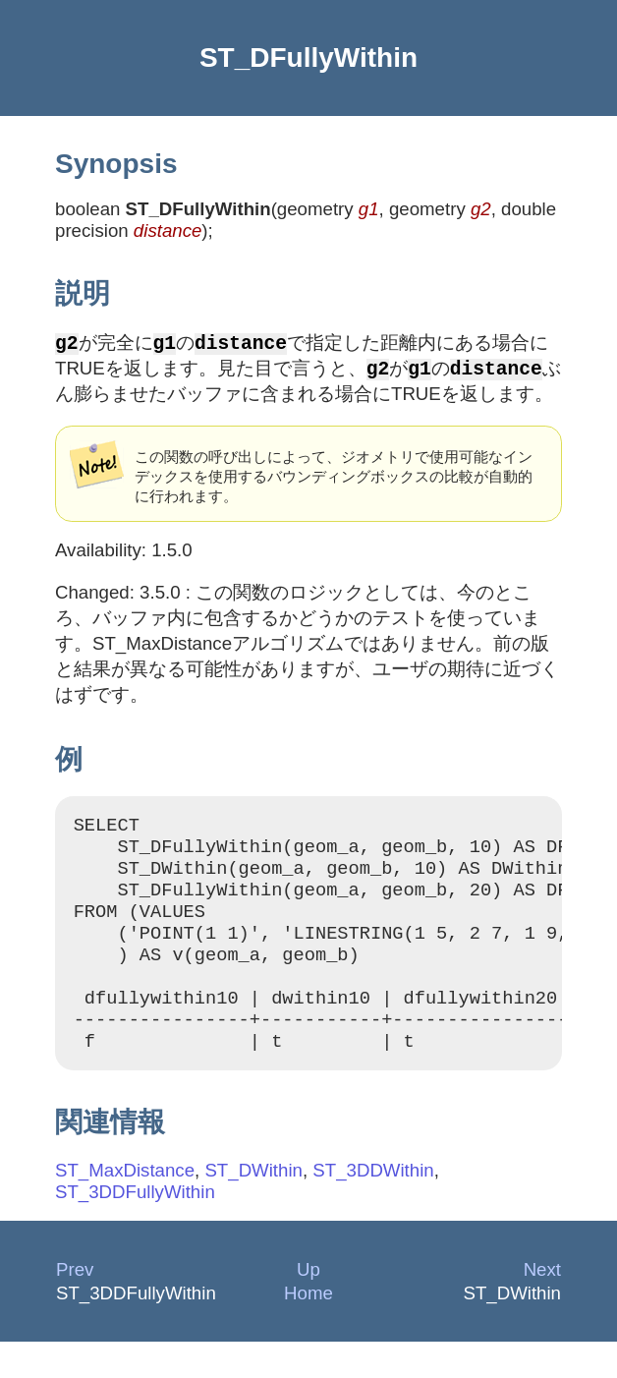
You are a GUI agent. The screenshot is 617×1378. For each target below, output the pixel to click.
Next (542, 1305)
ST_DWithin (253, 1206)
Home (308, 1329)
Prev (74, 1305)
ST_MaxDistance (125, 1206)
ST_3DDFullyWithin (135, 1228)
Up (308, 1305)
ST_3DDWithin (372, 1206)
